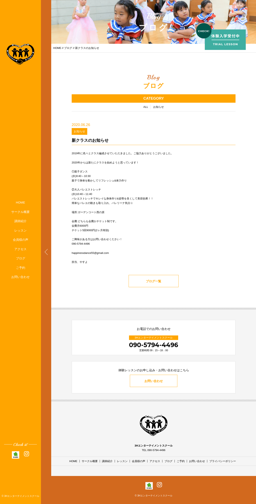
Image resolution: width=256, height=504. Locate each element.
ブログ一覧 (153, 281)
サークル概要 (20, 212)
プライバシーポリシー (222, 461)
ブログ (20, 258)
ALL (145, 107)
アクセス (20, 249)
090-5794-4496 (153, 345)
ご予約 (20, 267)
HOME (20, 202)
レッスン (20, 230)
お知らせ (158, 107)
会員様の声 (20, 239)
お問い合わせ (20, 277)
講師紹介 (20, 221)
